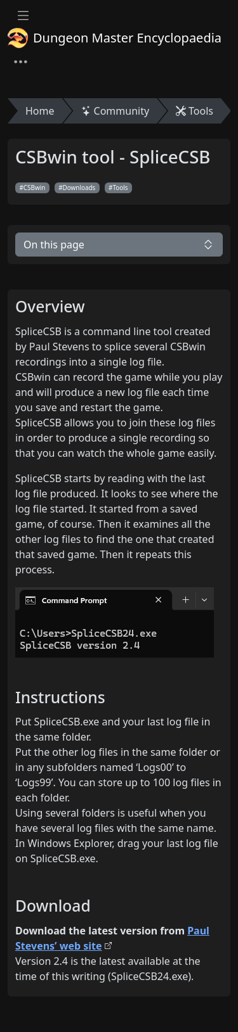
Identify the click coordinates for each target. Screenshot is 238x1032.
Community (115, 111)
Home (40, 111)
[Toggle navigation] (21, 62)
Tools (194, 111)
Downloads (79, 187)
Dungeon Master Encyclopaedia (114, 38)
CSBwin (34, 187)
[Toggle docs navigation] (23, 16)
